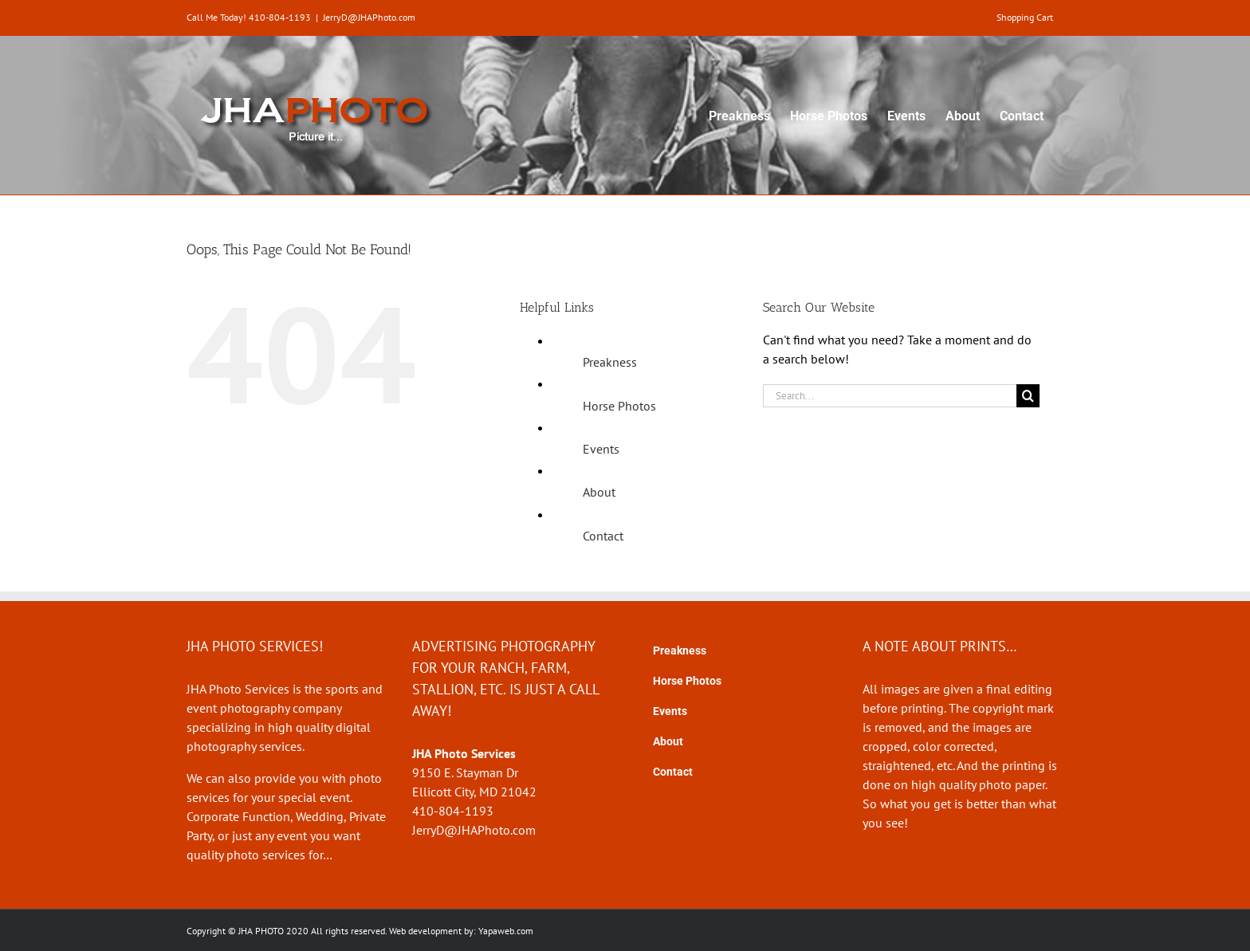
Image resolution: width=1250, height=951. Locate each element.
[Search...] (889, 395)
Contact (603, 536)
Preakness (610, 362)
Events (601, 449)
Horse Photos (619, 406)
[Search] (1028, 395)
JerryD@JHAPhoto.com (369, 17)
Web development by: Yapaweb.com (461, 931)
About (599, 492)
